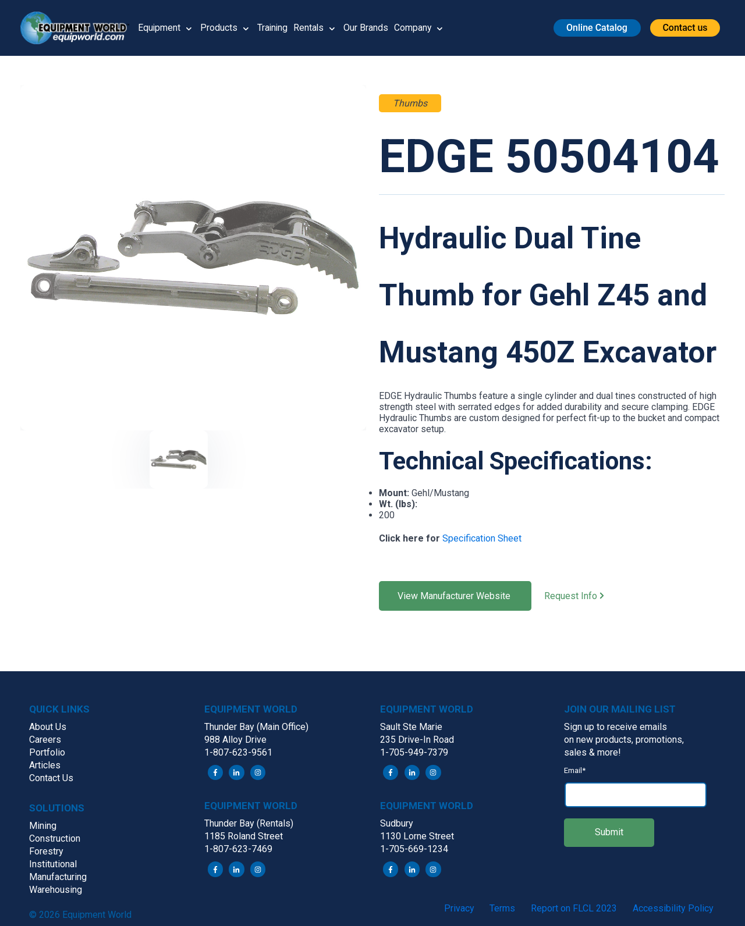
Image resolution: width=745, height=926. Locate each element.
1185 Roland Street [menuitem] (243, 836)
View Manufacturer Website (455, 595)
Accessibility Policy (673, 908)
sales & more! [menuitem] (592, 752)
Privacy (459, 908)
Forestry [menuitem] (46, 851)
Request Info (585, 596)
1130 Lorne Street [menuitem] (417, 836)
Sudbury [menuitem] (396, 823)
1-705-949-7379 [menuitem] (414, 752)
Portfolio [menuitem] (47, 752)
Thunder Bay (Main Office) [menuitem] (256, 726)
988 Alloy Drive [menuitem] (235, 739)
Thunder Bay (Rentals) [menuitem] (248, 823)
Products (219, 27)
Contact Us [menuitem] (51, 777)
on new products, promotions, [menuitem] (624, 739)
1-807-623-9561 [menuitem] (238, 752)
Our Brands (368, 27)
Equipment (159, 27)
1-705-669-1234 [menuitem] (414, 849)
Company (415, 27)
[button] (79, 28)
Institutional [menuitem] (53, 864)
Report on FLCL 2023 (574, 908)
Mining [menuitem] (42, 825)
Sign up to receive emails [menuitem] (615, 726)
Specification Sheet (482, 538)
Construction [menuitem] (54, 838)
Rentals (310, 27)
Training (273, 27)
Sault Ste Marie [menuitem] (411, 726)
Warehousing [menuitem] (55, 889)
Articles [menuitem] (45, 765)
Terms (502, 908)
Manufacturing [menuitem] (58, 876)
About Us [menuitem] (47, 726)
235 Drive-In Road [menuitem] (417, 739)
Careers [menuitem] (45, 739)
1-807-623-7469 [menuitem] (238, 849)
